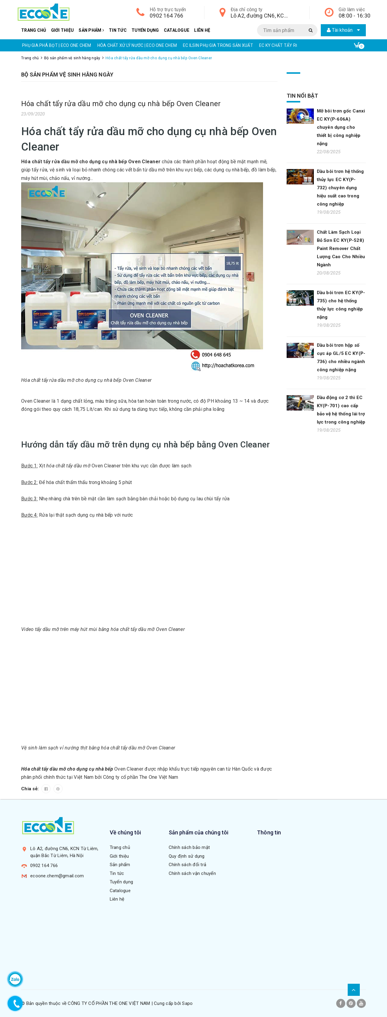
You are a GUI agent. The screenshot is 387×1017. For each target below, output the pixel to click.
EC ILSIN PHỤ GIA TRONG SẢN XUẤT (218, 45)
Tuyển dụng (145, 30)
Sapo (187, 1003)
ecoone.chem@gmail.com (57, 876)
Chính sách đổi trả (188, 864)
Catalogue (176, 30)
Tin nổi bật (302, 96)
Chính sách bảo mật (189, 847)
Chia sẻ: (30, 788)
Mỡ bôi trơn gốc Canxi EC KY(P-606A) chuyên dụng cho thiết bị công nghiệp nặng (341, 127)
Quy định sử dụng (187, 856)
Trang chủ (33, 30)
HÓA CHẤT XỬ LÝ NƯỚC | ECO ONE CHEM (137, 45)
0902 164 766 (166, 15)
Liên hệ (202, 30)
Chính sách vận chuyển (192, 873)
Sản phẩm (91, 30)
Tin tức (118, 30)
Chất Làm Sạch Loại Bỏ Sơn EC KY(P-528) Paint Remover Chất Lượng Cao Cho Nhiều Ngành (341, 248)
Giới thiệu (62, 30)
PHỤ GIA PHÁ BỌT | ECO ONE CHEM (56, 45)
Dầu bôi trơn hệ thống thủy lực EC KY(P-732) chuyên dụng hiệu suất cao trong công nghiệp (340, 188)
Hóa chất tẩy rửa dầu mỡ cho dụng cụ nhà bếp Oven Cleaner (121, 103)
